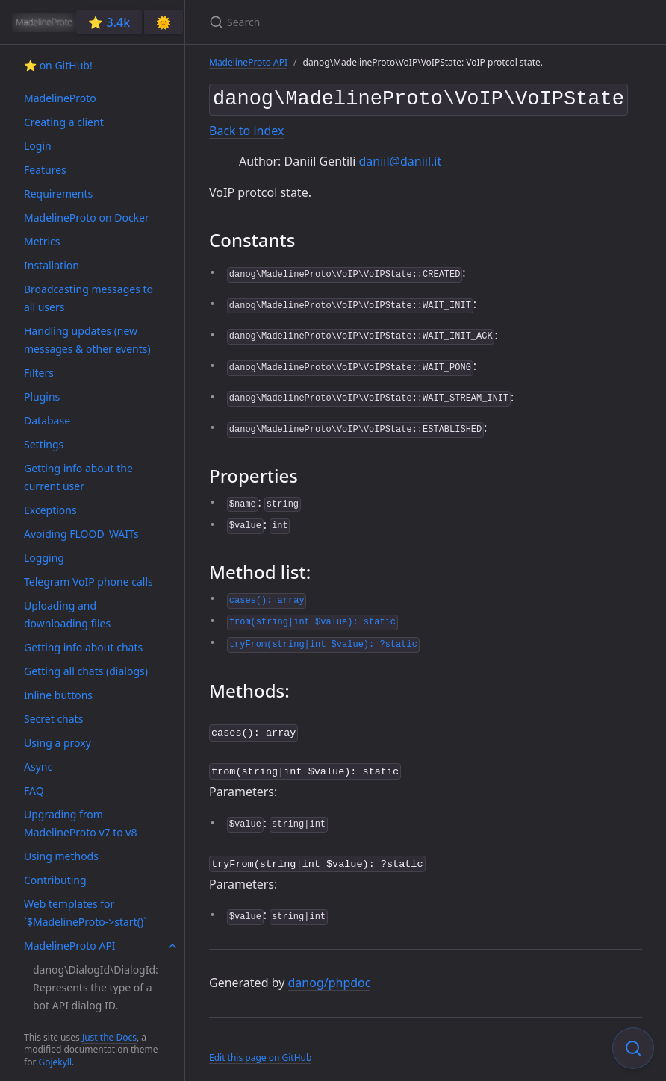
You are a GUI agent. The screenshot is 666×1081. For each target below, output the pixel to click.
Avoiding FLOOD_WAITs (81, 534)
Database (47, 420)
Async (38, 766)
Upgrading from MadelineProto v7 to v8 (80, 823)
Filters (39, 373)
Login (38, 146)
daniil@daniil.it (399, 158)
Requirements (58, 194)
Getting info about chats (83, 647)
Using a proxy (57, 743)
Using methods (61, 856)
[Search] (385, 22)
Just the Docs (109, 1037)
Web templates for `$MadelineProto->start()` (85, 913)
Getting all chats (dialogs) (86, 671)
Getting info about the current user (78, 477)
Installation (51, 265)
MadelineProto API (70, 946)
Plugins (42, 396)
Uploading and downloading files (67, 614)
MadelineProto (60, 98)
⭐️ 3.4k (109, 22)
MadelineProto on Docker (86, 217)
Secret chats (53, 719)
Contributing (55, 880)
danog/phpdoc (329, 975)
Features (45, 170)
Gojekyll (55, 1062)
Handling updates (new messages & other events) (87, 340)
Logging (44, 558)
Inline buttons (58, 695)
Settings (43, 444)
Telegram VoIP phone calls (88, 581)
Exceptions (50, 510)
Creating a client (64, 122)
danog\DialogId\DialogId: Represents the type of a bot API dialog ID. (95, 987)
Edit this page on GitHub (260, 1050)
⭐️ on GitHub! (58, 65)
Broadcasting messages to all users (88, 298)
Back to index (246, 127)
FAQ (34, 790)
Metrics (42, 241)
